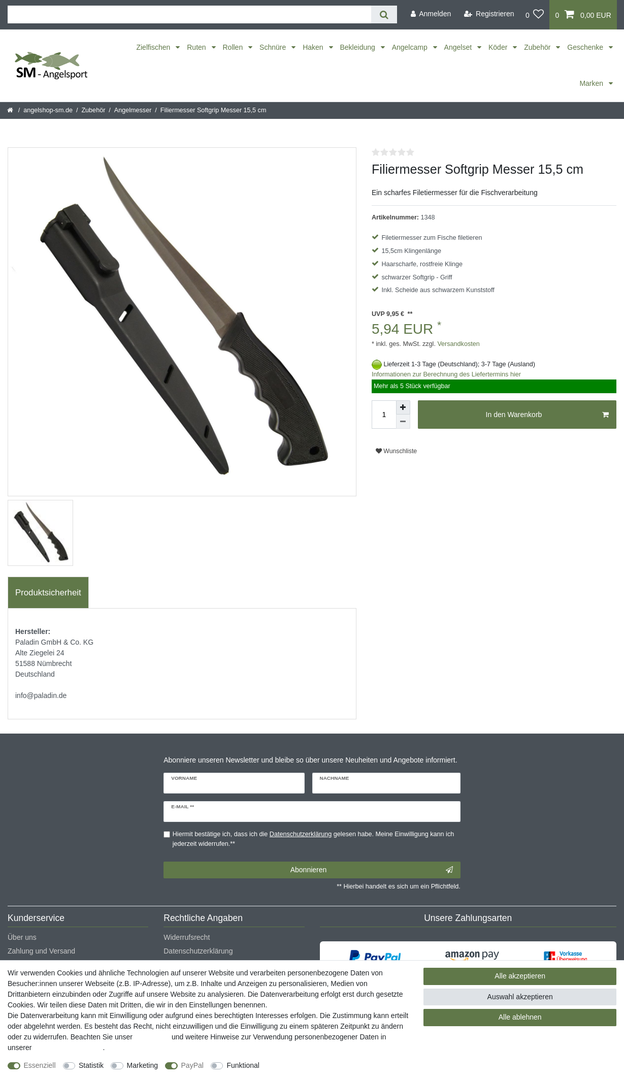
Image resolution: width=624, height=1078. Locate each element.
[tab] (48, 593)
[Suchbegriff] (189, 14)
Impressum (152, 1037)
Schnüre (273, 47)
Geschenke (586, 47)
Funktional (242, 1065)
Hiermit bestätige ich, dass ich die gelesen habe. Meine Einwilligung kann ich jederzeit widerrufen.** (313, 839)
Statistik (91, 1065)
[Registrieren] (489, 14)
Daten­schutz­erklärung (68, 1047)
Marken (592, 83)
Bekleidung (358, 47)
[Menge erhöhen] (403, 407)
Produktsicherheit (48, 592)
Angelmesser (133, 110)
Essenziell (40, 1065)
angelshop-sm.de (48, 110)
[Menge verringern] (403, 422)
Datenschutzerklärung (198, 951)
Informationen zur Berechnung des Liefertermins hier (446, 374)
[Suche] (384, 14)
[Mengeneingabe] (384, 414)
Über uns (22, 937)
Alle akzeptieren (520, 976)
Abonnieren (371, 870)
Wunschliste (396, 451)
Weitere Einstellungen (303, 1065)
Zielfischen (154, 47)
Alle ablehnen (520, 1017)
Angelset (459, 47)
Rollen (234, 47)
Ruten (197, 47)
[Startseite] (11, 110)
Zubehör (538, 47)
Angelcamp (411, 47)
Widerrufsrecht (186, 937)
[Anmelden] (430, 14)
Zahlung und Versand (41, 951)
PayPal (192, 1065)
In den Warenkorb (547, 415)
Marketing (142, 1065)
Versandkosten (458, 343)
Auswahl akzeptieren (520, 997)
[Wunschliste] (535, 14)
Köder (498, 47)
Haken (314, 47)
